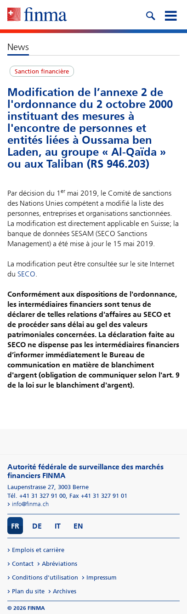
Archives (64, 591)
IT (58, 526)
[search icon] (150, 15)
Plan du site (28, 591)
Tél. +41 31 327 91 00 (36, 495)
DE (37, 526)
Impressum (101, 577)
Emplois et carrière (38, 549)
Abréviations (59, 563)
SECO (26, 274)
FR (15, 526)
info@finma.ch (30, 504)
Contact (23, 563)
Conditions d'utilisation (45, 577)
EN (78, 526)
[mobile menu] (170, 15)
